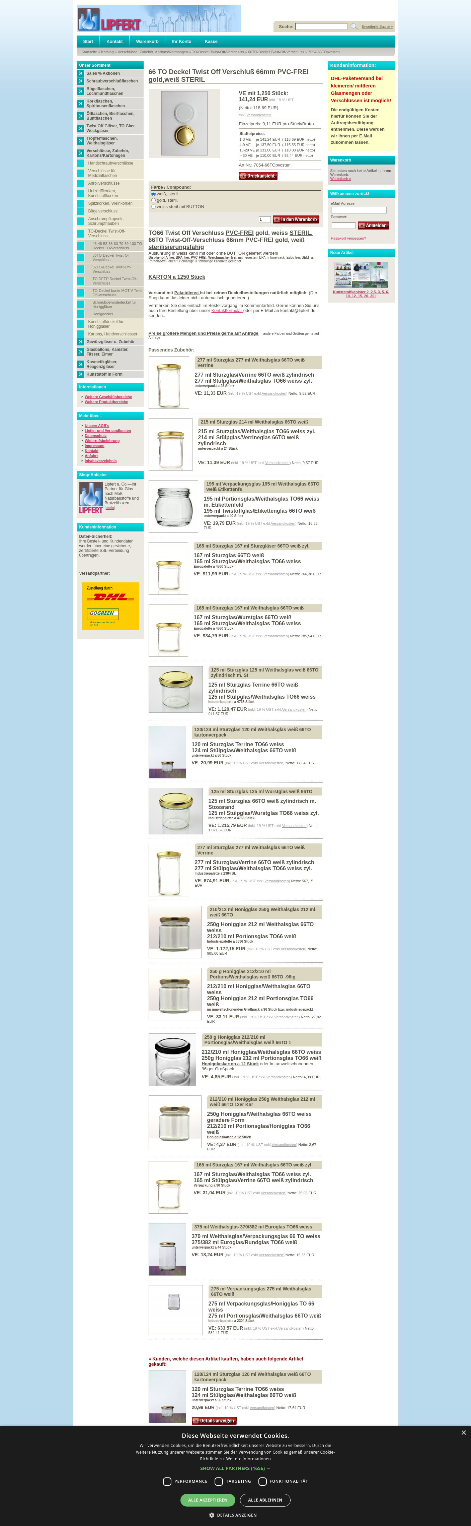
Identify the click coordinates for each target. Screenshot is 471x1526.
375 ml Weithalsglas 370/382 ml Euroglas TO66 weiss (253, 1226)
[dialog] (235, 1476)
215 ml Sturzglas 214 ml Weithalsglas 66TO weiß (254, 422)
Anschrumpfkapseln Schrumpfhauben (106, 221)
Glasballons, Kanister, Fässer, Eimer (108, 352)
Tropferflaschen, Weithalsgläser (102, 140)
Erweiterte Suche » (377, 26)
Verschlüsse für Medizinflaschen (102, 173)
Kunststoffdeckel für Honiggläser (106, 324)
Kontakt (114, 41)
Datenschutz (95, 436)
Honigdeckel (103, 314)
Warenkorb (147, 41)
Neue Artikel (342, 252)
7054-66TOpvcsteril (324, 52)
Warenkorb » (340, 179)
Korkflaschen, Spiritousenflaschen (106, 103)
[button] (235, 1468)
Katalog (107, 52)
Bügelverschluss (102, 211)
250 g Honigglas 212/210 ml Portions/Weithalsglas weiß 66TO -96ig (253, 974)
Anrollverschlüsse (104, 183)
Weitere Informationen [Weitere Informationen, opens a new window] (248, 1459)
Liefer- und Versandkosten (108, 431)
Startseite (89, 52)
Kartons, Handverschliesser (113, 334)
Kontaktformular (227, 310)
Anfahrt (91, 456)
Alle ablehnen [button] (265, 1500)
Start (88, 41)
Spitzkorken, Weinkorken (110, 203)
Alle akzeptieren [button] (208, 1500)
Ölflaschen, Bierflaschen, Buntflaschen (111, 116)
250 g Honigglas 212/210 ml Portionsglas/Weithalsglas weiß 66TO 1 (248, 1039)
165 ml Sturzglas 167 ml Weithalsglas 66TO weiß (250, 608)
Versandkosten (258, 115)
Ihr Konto (181, 41)
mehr (110, 508)
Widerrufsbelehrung (102, 441)
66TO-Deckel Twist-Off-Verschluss (276, 52)
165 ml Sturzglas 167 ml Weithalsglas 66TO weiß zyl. (255, 1164)
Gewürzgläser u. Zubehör (111, 341)
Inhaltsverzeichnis (100, 461)
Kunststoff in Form (105, 374)
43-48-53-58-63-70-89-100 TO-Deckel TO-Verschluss (118, 246)
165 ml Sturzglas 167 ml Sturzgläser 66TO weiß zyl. (253, 546)
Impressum (94, 446)
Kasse (211, 41)
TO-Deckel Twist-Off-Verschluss (218, 52)
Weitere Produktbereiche (106, 402)
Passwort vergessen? (348, 238)
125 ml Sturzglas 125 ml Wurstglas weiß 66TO (262, 791)
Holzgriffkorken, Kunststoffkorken (103, 193)
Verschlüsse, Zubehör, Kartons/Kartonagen (153, 52)
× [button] (463, 1433)
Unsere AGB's (97, 426)
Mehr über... (90, 416)
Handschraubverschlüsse (111, 163)
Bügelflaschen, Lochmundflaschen (105, 91)
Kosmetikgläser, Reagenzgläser (102, 364)
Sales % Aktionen (103, 73)
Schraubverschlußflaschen (112, 81)
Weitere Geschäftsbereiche (108, 397)
